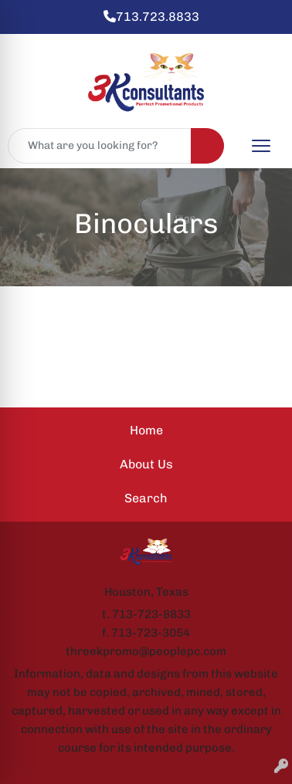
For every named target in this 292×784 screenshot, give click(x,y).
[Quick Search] (100, 146)
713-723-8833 (151, 614)
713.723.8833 (151, 16)
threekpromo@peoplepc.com (146, 651)
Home (146, 430)
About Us (146, 464)
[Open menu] (261, 145)
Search (146, 498)
